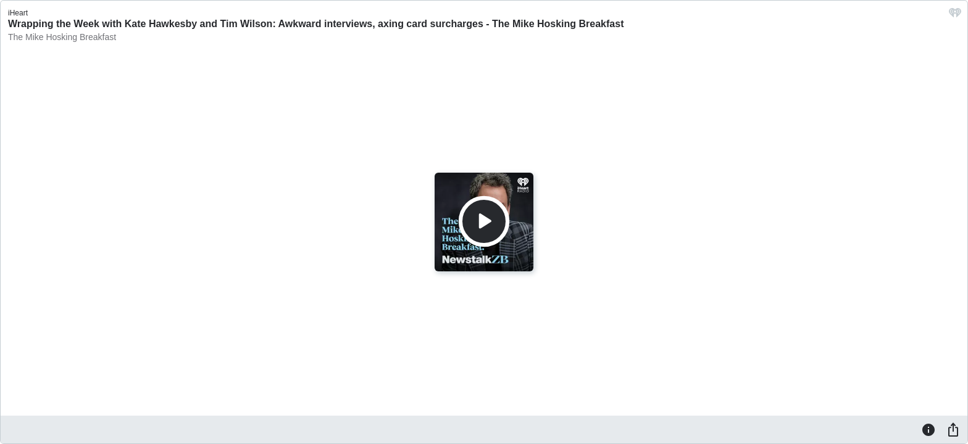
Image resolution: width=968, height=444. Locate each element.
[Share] (953, 429)
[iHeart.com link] (955, 15)
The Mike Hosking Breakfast (62, 37)
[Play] (484, 221)
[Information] (928, 429)
